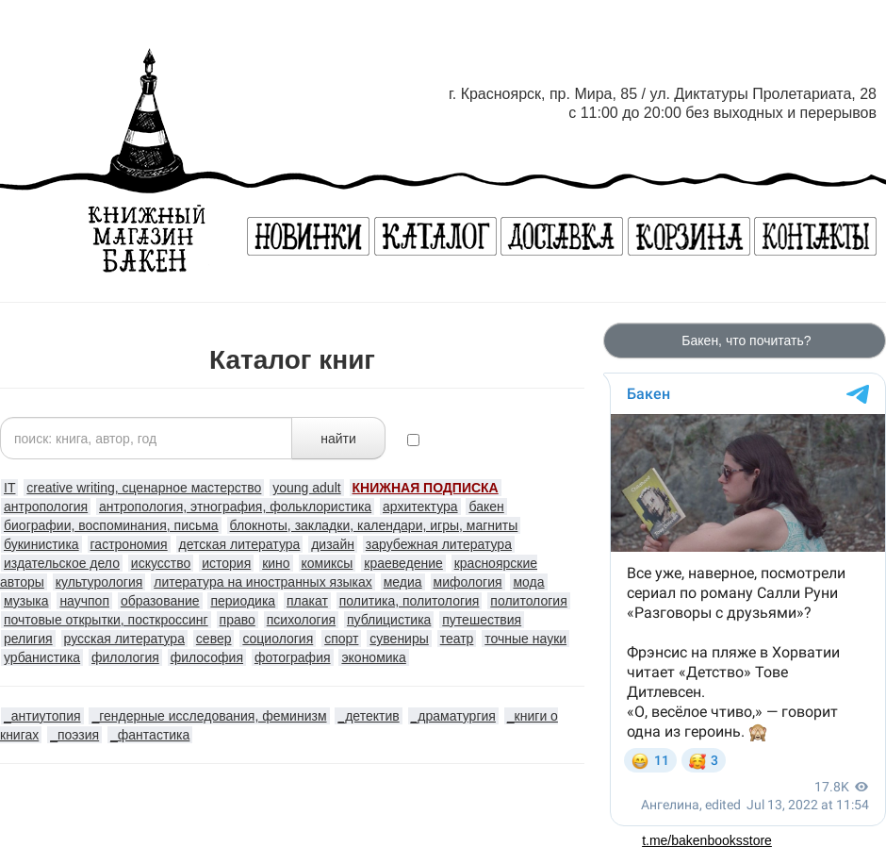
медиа (403, 582)
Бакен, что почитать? (744, 340)
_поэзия (74, 734)
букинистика (41, 544)
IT (9, 487)
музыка (26, 600)
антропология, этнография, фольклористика (235, 506)
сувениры (398, 638)
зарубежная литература (439, 544)
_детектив (368, 715)
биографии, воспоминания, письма (111, 525)
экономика (373, 657)
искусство (160, 563)
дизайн (332, 544)
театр (457, 638)
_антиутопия (42, 715)
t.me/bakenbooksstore (707, 840)
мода (528, 582)
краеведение (403, 563)
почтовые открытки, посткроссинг (106, 619)
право (237, 619)
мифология (468, 582)
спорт (341, 638)
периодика (242, 600)
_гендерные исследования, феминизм (208, 715)
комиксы (327, 563)
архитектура (420, 506)
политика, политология (409, 600)
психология (301, 619)
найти (338, 438)
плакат (307, 600)
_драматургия (453, 715)
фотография (292, 657)
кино (275, 563)
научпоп (84, 600)
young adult (306, 487)
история (226, 563)
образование (160, 600)
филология (125, 657)
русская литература (124, 638)
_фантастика (149, 734)
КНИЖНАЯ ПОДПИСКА (426, 487)
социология (277, 638)
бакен (485, 506)
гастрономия (129, 544)
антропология (46, 506)
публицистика (389, 619)
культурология (99, 582)
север (214, 638)
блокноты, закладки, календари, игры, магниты (374, 525)
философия (207, 657)
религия (28, 638)
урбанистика (42, 657)
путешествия (481, 619)
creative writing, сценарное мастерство (143, 487)
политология (528, 600)
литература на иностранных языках (263, 582)
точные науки (525, 638)
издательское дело (62, 563)
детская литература (240, 544)
